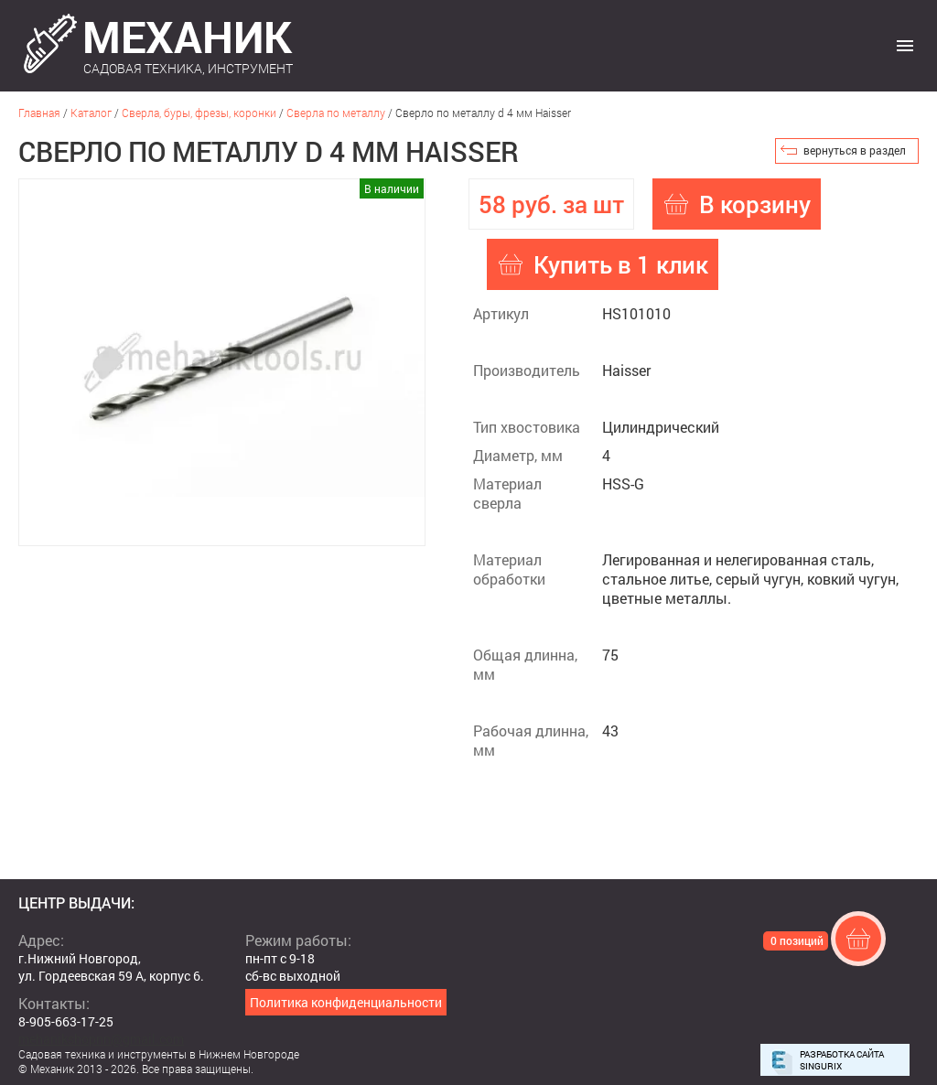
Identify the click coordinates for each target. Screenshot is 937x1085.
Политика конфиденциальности (346, 1002)
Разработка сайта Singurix (842, 1060)
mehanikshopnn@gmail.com (101, 1038)
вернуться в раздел (854, 150)
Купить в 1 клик (620, 264)
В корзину (755, 204)
